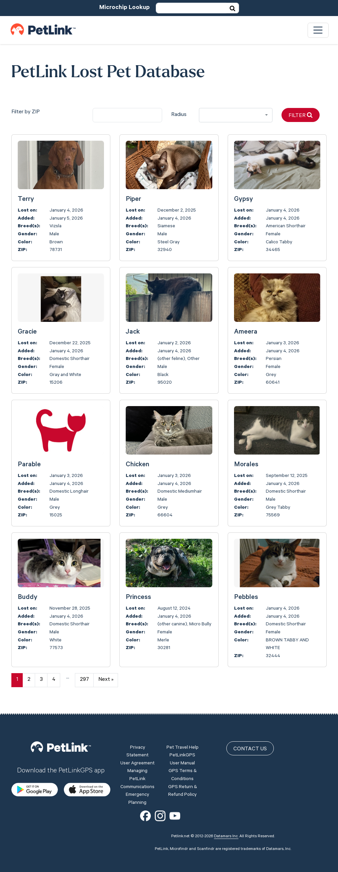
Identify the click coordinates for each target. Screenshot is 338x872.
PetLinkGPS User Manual (182, 759)
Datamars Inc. (226, 836)
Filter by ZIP (25, 112)
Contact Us (250, 749)
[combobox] (236, 115)
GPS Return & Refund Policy (182, 791)
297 (84, 680)
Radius (179, 115)
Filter (301, 115)
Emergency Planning (137, 799)
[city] (127, 115)
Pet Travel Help (182, 748)
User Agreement (137, 763)
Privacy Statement (137, 752)
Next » (105, 680)
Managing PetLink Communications (137, 779)
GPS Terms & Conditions (182, 775)
